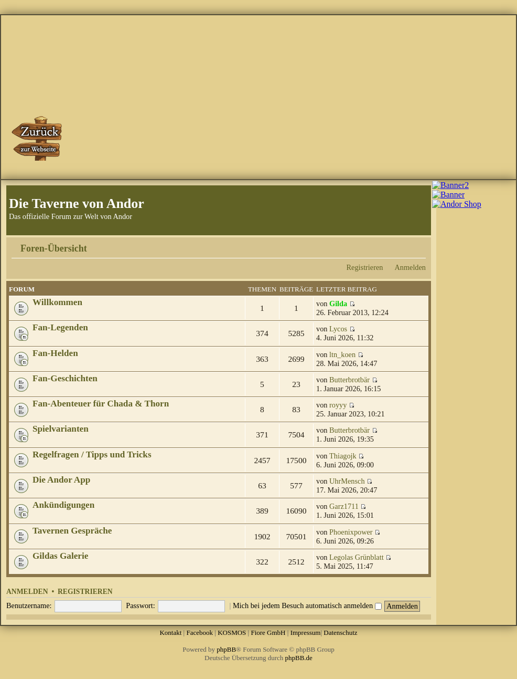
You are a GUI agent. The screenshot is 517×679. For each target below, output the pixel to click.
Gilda (338, 303)
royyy (338, 405)
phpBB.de (299, 658)
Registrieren (365, 267)
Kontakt (170, 632)
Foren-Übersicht (53, 248)
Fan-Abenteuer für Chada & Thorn (101, 404)
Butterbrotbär (349, 379)
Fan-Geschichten (65, 378)
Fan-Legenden (60, 327)
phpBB (226, 649)
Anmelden (410, 267)
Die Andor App (61, 480)
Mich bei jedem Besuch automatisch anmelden (307, 605)
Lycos (338, 329)
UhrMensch (347, 481)
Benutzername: (29, 605)
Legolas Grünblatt (356, 557)
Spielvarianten (61, 429)
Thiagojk (343, 456)
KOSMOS (232, 632)
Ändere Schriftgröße (418, 244)
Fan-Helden (55, 353)
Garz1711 (344, 506)
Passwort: (140, 605)
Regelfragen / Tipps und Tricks (92, 454)
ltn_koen (342, 354)
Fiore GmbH (268, 632)
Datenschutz (340, 632)
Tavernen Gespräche (72, 531)
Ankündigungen (63, 505)
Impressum (305, 632)
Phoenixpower (351, 532)
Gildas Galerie (60, 556)
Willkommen (57, 302)
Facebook (199, 632)
